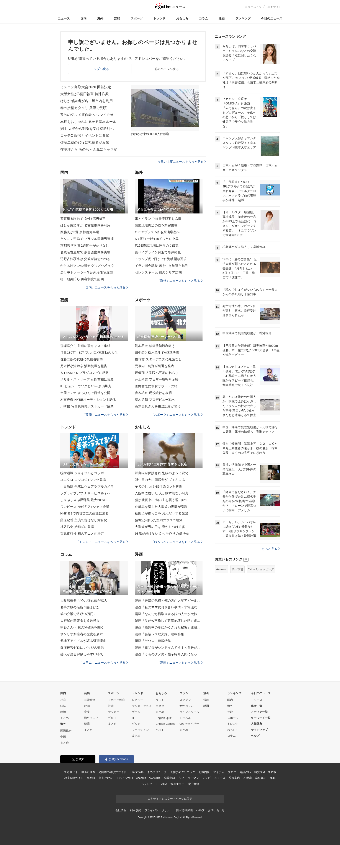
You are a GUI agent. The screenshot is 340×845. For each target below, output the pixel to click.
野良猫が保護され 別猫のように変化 (161, 473)
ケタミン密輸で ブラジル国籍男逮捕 (87, 239)
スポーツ (137, 18)
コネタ (160, 706)
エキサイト (274, 6)
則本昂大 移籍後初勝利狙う (155, 346)
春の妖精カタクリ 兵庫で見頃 (83, 108)
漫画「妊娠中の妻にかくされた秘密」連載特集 (169, 627)
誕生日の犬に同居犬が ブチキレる (160, 480)
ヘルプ (255, 735)
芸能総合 (89, 700)
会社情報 (120, 810)
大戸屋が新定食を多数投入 (80, 620)
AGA (164, 784)
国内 (83, 18)
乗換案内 (234, 778)
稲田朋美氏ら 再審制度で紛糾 (82, 279)
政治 (63, 711)
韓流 (87, 723)
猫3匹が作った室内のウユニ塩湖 (159, 520)
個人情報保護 (184, 810)
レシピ (206, 778)
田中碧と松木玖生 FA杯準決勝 (157, 352)
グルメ (136, 723)
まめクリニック (157, 772)
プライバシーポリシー (159, 810)
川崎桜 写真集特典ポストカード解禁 (87, 406)
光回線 (91, 778)
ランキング (242, 18)
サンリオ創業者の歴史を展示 (81, 634)
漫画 (222, 18)
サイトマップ (259, 729)
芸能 (117, 18)
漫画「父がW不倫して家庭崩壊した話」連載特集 (169, 620)
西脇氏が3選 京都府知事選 (79, 232)
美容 (273, 778)
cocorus (141, 778)
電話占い (245, 772)
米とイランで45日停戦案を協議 (158, 218)
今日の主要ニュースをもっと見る (181, 161)
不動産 (248, 778)
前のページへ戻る (166, 69)
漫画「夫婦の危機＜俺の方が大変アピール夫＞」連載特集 (169, 600)
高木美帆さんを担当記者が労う (158, 406)
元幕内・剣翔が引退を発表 (154, 366)
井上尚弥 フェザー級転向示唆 (156, 379)
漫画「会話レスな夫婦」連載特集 (159, 634)
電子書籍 (193, 784)
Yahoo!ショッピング (261, 569)
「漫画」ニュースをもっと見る (180, 662)
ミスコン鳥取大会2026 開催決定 (85, 87)
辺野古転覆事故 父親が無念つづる (85, 259)
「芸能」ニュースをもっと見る (105, 414)
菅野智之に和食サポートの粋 (156, 386)
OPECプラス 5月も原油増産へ (157, 232)
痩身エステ (177, 784)
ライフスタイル (189, 711)
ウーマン (193, 778)
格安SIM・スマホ (265, 772)
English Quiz (164, 718)
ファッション (140, 729)
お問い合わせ (216, 810)
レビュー (137, 700)
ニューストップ (255, 6)
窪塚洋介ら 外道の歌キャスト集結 (85, 346)
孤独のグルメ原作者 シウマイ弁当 (87, 115)
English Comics (165, 723)
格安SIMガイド (73, 778)
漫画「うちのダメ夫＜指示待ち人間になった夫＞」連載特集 (169, 654)
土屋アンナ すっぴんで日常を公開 (85, 393)
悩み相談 (154, 778)
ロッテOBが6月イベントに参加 (84, 135)
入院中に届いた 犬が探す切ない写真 (161, 493)
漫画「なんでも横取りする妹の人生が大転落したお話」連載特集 (169, 614)
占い (181, 778)
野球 (111, 706)
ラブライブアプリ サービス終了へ (85, 493)
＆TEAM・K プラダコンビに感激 (84, 372)
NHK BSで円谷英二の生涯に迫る (84, 513)
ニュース (64, 18)
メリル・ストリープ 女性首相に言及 (87, 379)
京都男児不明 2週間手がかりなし (84, 245)
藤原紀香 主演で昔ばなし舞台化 (83, 520)
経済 (63, 706)
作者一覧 (256, 706)
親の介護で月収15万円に (78, 614)
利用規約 (135, 810)
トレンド (159, 18)
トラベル (185, 718)
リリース (256, 700)
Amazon (221, 569)
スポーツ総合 (116, 700)
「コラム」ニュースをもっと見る (103, 662)
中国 (63, 736)
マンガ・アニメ (142, 706)
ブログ (232, 772)
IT (133, 718)
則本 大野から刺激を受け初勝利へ (87, 128)
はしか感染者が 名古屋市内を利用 (85, 225)
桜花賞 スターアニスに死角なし (158, 359)
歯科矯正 (260, 778)
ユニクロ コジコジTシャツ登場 (83, 480)
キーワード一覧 (261, 718)
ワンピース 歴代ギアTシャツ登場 (84, 506)
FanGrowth (137, 772)
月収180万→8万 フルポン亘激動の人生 (89, 352)
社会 (63, 700)
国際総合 (66, 730)
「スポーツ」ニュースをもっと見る (177, 414)
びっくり (161, 700)
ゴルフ (112, 718)
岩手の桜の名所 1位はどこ (79, 607)
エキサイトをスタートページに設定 (170, 798)
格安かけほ (106, 778)
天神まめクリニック (182, 772)
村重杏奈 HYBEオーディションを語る (88, 399)
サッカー (113, 711)
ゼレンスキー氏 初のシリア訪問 (158, 272)
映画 (87, 706)
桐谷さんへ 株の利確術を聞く (82, 627)
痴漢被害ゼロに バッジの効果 (82, 647)
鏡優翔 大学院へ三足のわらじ (156, 372)
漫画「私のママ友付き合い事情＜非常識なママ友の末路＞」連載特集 (169, 607)
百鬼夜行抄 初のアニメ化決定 (82, 533)
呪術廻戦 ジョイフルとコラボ (82, 473)
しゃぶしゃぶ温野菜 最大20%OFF (85, 500)
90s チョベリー (189, 723)
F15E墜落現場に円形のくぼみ (157, 245)
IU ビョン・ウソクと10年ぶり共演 (85, 386)
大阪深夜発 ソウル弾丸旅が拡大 (83, 600)
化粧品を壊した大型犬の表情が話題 (161, 506)
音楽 (87, 711)
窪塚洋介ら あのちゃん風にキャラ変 (88, 149)
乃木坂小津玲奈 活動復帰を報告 (83, 366)
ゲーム (136, 711)
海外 (100, 18)
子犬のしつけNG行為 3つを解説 (158, 486)
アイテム (218, 772)
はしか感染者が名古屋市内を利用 (86, 101)
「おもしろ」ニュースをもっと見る (177, 542)
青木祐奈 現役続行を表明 (153, 393)
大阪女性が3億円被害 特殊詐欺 (84, 94)
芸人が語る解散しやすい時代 (81, 654)
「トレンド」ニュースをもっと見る (102, 542)
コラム (203, 18)
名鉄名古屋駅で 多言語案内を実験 (85, 252)
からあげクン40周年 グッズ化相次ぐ (87, 265)
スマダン (185, 700)
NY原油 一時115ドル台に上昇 (157, 239)
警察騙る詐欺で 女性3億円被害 (83, 218)
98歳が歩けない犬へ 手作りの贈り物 (162, 533)
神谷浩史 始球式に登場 (77, 527)
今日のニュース (271, 18)
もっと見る (271, 548)
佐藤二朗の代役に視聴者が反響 (84, 142)
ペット (160, 729)
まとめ (64, 718)
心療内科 (204, 772)
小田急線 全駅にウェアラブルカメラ (87, 486)
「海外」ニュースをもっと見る (180, 280)
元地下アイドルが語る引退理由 (83, 641)
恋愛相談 (169, 778)
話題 (206, 706)
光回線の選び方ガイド (112, 772)
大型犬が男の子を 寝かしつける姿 (160, 527)
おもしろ (182, 18)
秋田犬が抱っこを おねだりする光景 (161, 513)
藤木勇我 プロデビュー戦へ (155, 399)
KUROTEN (88, 772)
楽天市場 (237, 569)
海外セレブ (91, 718)
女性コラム (187, 706)
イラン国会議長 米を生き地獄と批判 (161, 265)
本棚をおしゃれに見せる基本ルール (88, 122)
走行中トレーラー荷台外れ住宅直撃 (86, 272)
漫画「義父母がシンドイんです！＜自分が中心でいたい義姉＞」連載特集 (169, 647)
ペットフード (149, 784)
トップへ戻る (100, 69)
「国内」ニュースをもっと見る (105, 287)
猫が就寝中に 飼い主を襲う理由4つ (161, 500)
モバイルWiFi (124, 778)
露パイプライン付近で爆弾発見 (158, 252)
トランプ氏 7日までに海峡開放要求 (161, 259)
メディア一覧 (259, 711)
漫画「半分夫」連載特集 (153, 641)
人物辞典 (256, 723)
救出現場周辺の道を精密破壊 (156, 225)
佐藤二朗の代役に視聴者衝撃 (81, 359)
